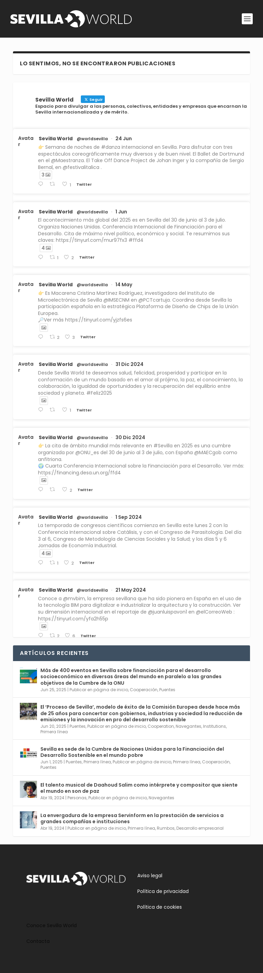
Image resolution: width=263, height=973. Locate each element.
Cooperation (161, 726)
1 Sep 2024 (128, 517)
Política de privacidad (163, 891)
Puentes (167, 690)
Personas (77, 798)
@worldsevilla (92, 139)
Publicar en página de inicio (99, 690)
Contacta (38, 941)
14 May (123, 284)
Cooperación (144, 690)
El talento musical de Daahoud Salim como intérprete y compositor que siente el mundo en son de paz (139, 787)
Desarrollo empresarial (200, 828)
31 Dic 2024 (129, 364)
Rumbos (166, 828)
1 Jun (121, 211)
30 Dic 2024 (130, 437)
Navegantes (188, 726)
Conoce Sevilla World (51, 925)
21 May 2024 (130, 590)
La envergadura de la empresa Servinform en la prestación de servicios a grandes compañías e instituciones (132, 818)
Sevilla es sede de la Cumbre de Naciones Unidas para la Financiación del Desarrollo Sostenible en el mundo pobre (132, 752)
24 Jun (123, 138)
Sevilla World (56, 138)
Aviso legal (149, 875)
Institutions (214, 726)
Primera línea (54, 732)
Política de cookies (159, 907)
